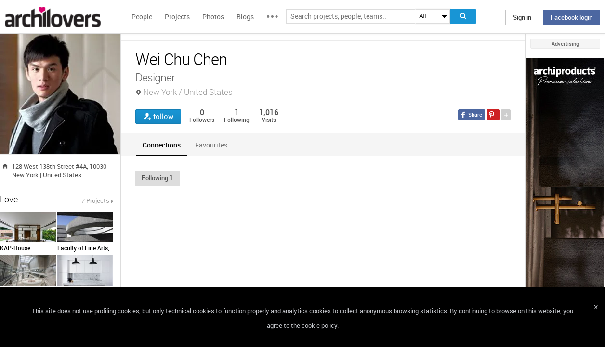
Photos (213, 16)
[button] (157, 178)
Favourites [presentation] (211, 144)
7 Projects (95, 200)
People (142, 16)
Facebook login (571, 17)
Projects (177, 16)
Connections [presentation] (162, 144)
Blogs (245, 16)
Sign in (522, 17)
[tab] (161, 144)
